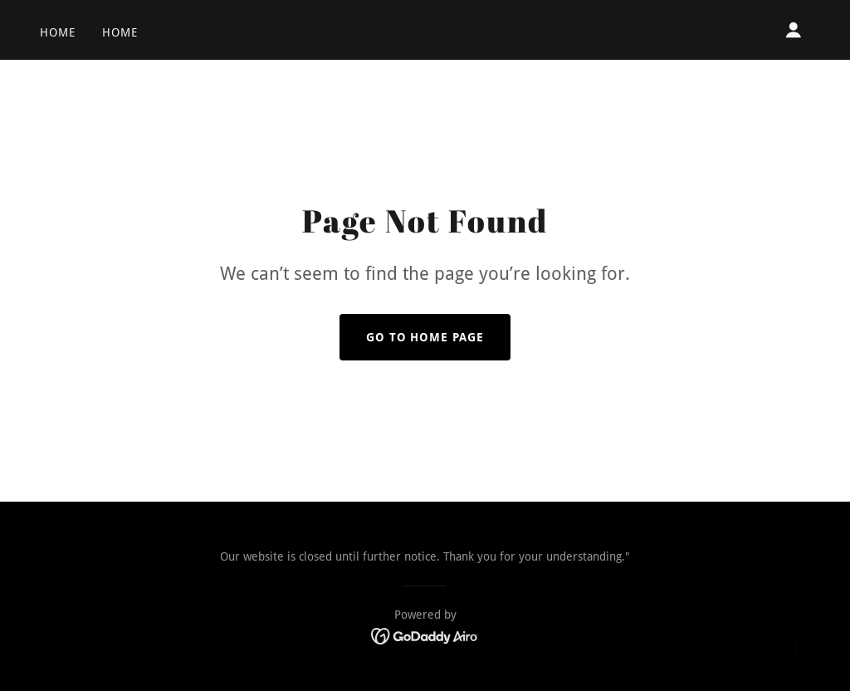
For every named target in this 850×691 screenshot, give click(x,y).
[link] (425, 635)
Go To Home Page (425, 337)
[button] (793, 30)
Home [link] (58, 32)
